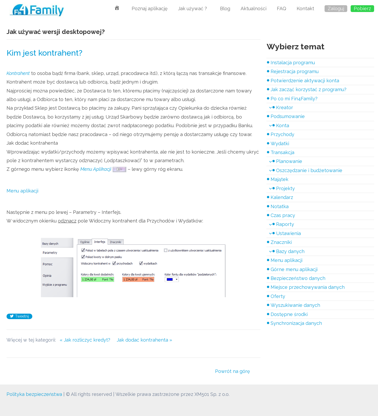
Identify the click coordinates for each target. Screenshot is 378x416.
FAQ (281, 8)
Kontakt (305, 8)
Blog (225, 8)
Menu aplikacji (22, 191)
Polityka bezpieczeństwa (35, 394)
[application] (269, 107)
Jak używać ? (194, 8)
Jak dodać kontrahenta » (144, 340)
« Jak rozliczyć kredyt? (88, 340)
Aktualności (253, 8)
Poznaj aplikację (150, 8)
